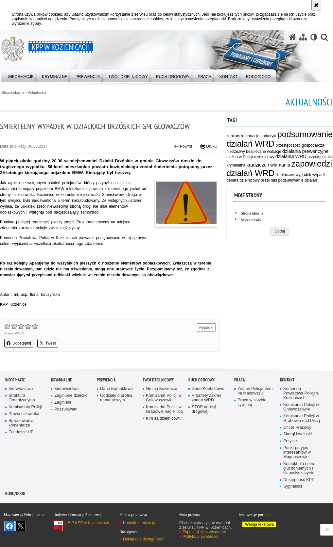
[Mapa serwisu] (303, 37)
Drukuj (209, 146)
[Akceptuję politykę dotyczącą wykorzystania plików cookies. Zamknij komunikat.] (316, 5)
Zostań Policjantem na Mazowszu (254, 391)
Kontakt (287, 380)
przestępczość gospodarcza (300, 145)
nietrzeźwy (235, 151)
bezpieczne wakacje (263, 151)
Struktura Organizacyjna (22, 398)
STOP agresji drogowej (204, 409)
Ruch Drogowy (201, 380)
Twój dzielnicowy (158, 380)
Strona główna (13, 92)
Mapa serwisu (252, 220)
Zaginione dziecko (71, 396)
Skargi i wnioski (297, 434)
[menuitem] (21, 75)
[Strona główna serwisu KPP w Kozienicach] (292, 37)
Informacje (15, 380)
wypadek (303, 174)
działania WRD (291, 156)
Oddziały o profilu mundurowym (116, 398)
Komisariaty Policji (25, 407)
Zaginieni (62, 402)
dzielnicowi (285, 174)
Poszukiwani (65, 409)
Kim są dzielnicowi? (164, 418)
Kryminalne (61, 380)
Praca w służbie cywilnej (251, 402)
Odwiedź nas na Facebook (9, 526)
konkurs (233, 136)
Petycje (290, 441)
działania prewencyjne (305, 151)
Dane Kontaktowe (116, 389)
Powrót (183, 146)
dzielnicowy (264, 156)
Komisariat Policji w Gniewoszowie (164, 398)
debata (232, 180)
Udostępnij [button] (19, 343)
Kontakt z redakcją (139, 523)
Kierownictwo (21, 389)
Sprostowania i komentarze (22, 423)
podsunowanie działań (297, 180)
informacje (250, 136)
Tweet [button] (48, 343)
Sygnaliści (292, 486)
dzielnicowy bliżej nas (258, 180)
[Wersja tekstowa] (313, 37)
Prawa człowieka (24, 414)
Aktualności (37, 92)
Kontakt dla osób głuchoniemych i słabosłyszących (298, 468)
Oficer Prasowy (297, 428)
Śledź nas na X (20, 526)
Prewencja (106, 380)
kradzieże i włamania (268, 165)
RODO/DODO (15, 493)
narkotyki (268, 136)
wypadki (319, 174)
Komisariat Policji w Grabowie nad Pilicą (164, 409)
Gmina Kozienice (161, 389)
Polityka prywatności (200, 536)
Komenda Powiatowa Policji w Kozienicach (301, 393)
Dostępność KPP (298, 480)
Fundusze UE (21, 432)
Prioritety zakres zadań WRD (206, 398)
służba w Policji (239, 156)
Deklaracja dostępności (143, 539)
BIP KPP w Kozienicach (88, 523)
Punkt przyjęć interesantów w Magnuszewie (297, 452)
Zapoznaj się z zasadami (204, 532)
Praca (239, 380)
